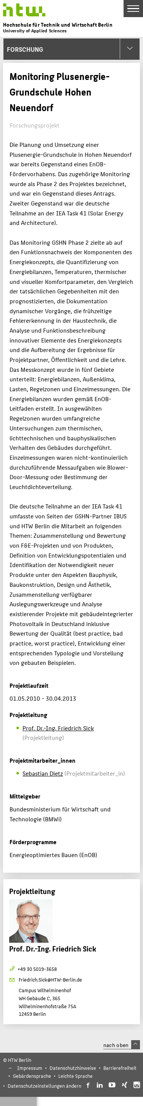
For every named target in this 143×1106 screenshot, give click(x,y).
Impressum (29, 1068)
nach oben (121, 1045)
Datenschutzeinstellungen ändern (44, 1086)
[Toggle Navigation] (133, 8)
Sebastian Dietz (42, 773)
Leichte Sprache (75, 1076)
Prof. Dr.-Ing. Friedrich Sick (58, 728)
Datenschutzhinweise (73, 1068)
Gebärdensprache (32, 1076)
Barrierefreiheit (120, 1068)
